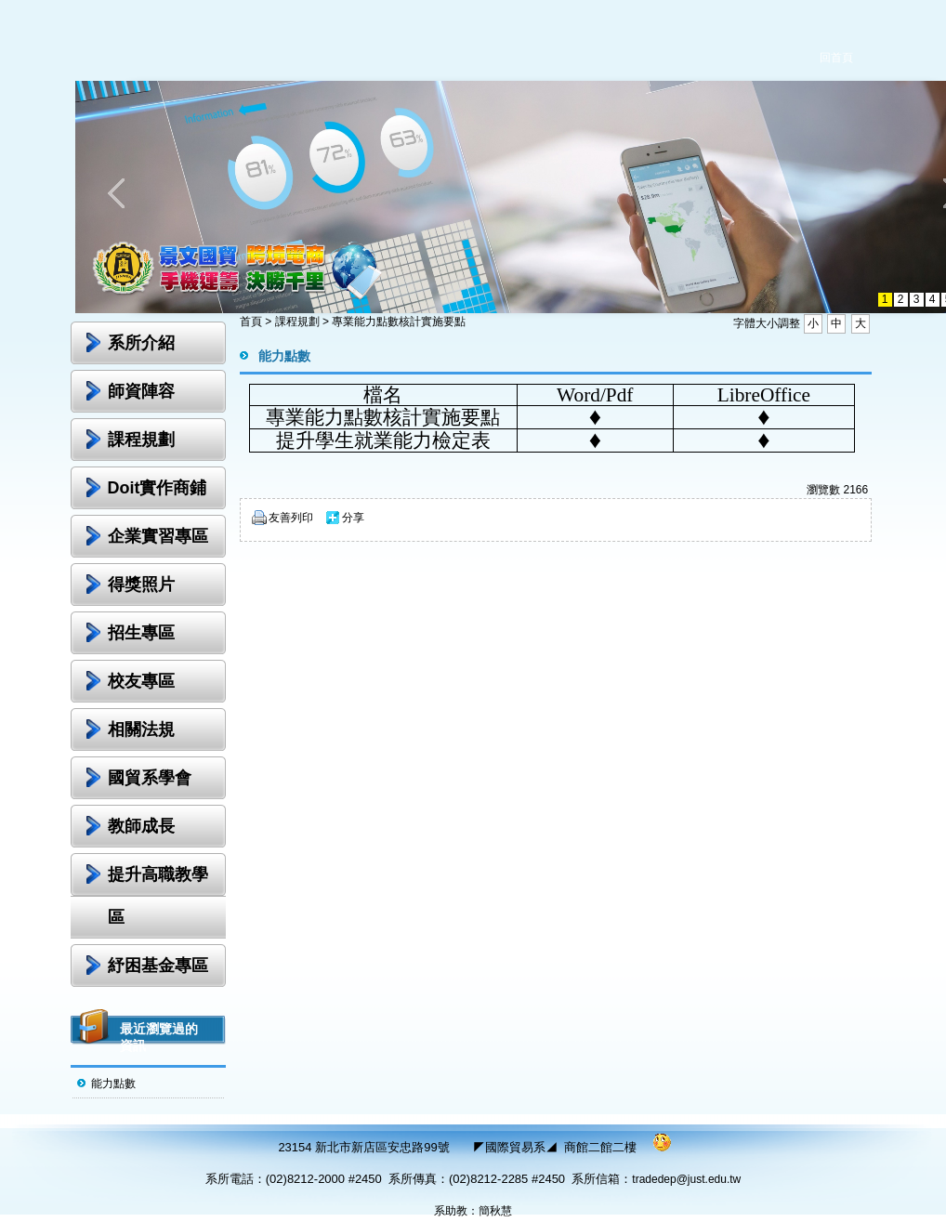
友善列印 (291, 517)
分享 (353, 517)
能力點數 (113, 1083)
